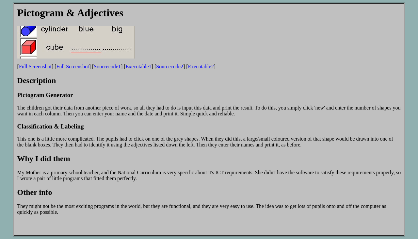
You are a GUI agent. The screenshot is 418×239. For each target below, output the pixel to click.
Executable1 (139, 66)
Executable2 (201, 66)
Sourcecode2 (169, 66)
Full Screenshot (35, 66)
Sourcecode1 (107, 66)
